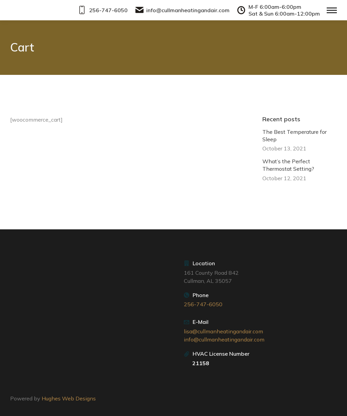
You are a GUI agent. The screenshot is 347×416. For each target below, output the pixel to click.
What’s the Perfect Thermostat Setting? (288, 165)
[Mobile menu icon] (332, 10)
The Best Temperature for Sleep (294, 135)
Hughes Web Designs (69, 398)
